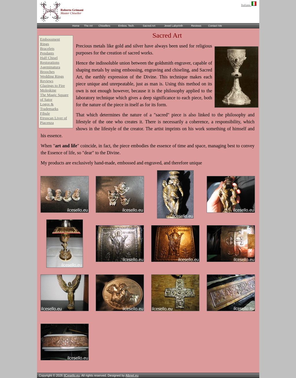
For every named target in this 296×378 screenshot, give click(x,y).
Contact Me (215, 25)
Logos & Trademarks (49, 106)
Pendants (47, 53)
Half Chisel (49, 58)
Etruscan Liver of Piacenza (53, 120)
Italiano (248, 5)
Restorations (50, 62)
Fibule (45, 113)
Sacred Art (149, 25)
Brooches (47, 71)
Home (75, 25)
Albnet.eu (131, 375)
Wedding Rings (52, 76)
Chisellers (104, 25)
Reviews (196, 25)
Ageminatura (50, 67)
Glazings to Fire (52, 85)
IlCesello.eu (72, 375)
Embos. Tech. (126, 25)
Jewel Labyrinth (173, 25)
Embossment (50, 39)
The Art (88, 25)
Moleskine (48, 90)
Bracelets (47, 48)
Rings (44, 44)
